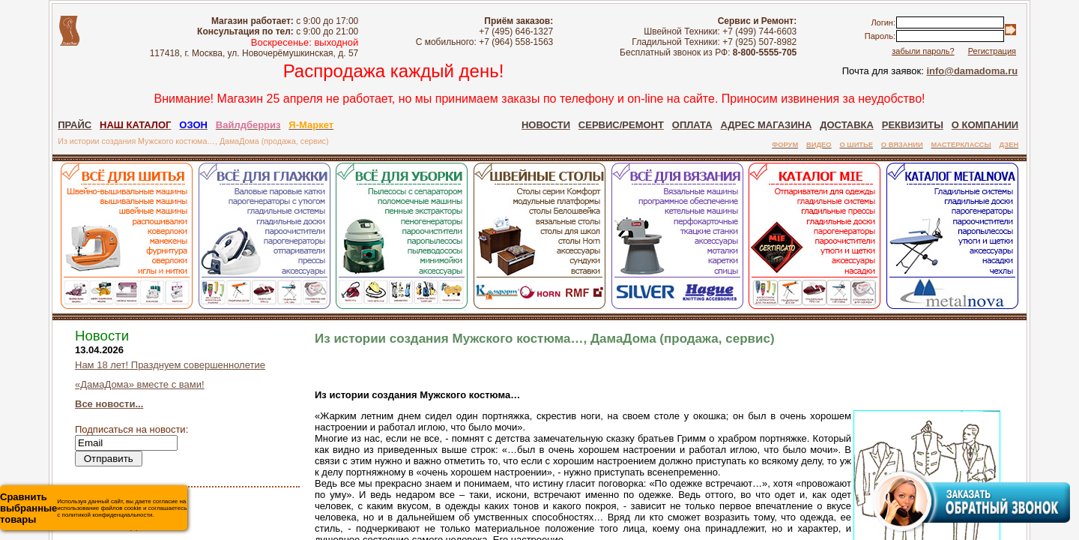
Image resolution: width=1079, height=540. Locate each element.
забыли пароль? (923, 51)
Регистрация (992, 51)
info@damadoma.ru (972, 70)
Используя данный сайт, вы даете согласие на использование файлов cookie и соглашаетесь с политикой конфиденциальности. (93, 508)
